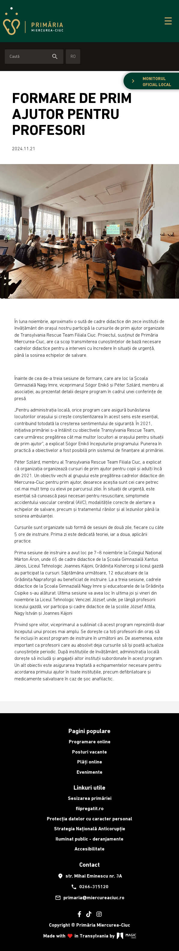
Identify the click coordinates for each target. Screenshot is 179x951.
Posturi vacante (89, 752)
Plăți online (89, 762)
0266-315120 (89, 887)
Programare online (90, 741)
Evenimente (89, 772)
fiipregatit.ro (90, 808)
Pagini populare (89, 731)
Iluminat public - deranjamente (89, 839)
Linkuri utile (89, 787)
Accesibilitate (89, 849)
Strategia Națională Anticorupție (89, 828)
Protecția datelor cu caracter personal (89, 819)
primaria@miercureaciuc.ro (89, 898)
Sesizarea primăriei (89, 798)
